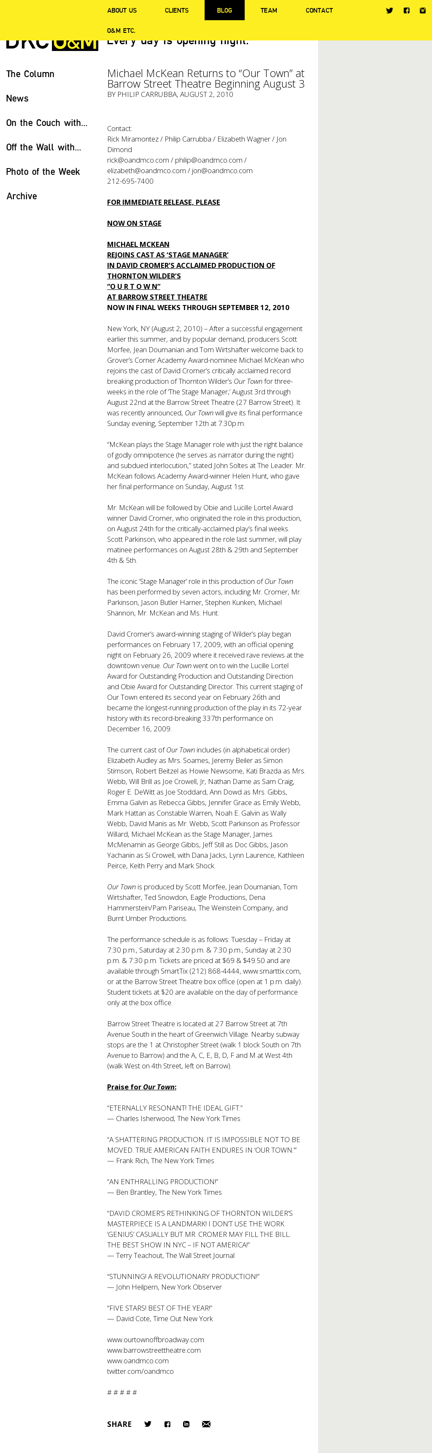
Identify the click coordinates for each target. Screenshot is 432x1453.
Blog (224, 10)
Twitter (389, 10)
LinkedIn (186, 1424)
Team (269, 10)
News (17, 98)
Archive (21, 195)
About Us (122, 10)
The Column (30, 73)
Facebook (406, 10)
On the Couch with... (47, 122)
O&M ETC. (121, 30)
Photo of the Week (43, 171)
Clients (177, 10)
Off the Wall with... (43, 147)
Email (206, 1424)
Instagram (423, 10)
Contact (319, 10)
